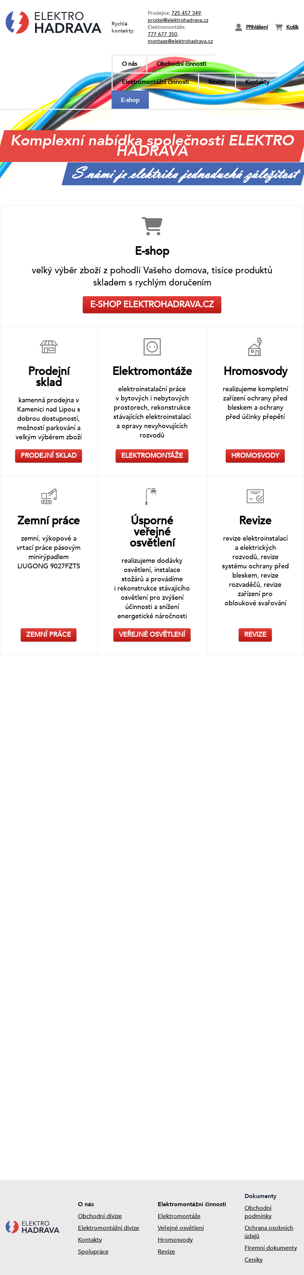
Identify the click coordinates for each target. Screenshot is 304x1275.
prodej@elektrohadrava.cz (178, 20)
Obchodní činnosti (181, 64)
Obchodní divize (100, 1216)
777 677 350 (162, 34)
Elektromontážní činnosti (155, 82)
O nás (129, 64)
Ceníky (254, 1260)
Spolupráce (93, 1252)
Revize (217, 82)
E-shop (130, 100)
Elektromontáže (179, 1216)
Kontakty (257, 82)
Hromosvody (175, 1240)
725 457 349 (186, 13)
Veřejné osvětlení (181, 1228)
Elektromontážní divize (108, 1228)
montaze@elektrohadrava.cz (180, 41)
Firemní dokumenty (271, 1248)
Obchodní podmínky (258, 1212)
